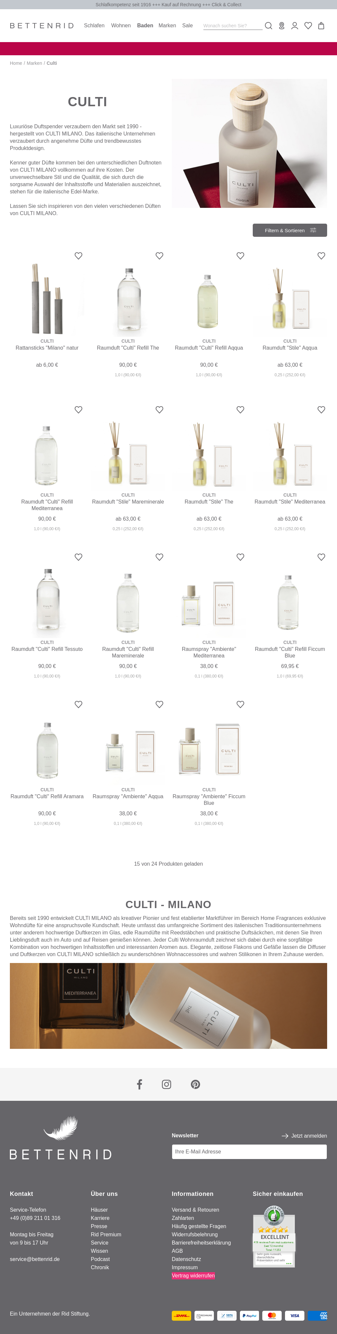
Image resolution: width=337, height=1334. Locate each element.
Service (99, 1243)
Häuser (99, 1210)
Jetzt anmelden (309, 1136)
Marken (167, 25)
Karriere (100, 1218)
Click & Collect (226, 4)
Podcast (100, 1259)
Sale (187, 25)
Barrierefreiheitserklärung (201, 1243)
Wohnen (121, 25)
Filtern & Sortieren (285, 228)
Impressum (185, 1267)
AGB (177, 1251)
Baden (145, 25)
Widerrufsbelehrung (195, 1234)
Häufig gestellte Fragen (199, 1226)
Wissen (99, 1251)
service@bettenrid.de (35, 1259)
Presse (99, 1226)
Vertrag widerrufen (193, 1275)
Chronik (100, 1267)
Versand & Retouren (195, 1210)
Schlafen (94, 25)
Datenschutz (186, 1259)
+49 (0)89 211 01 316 (35, 1218)
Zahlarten (183, 1218)
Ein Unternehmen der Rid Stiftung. (50, 1314)
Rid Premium (106, 1234)
